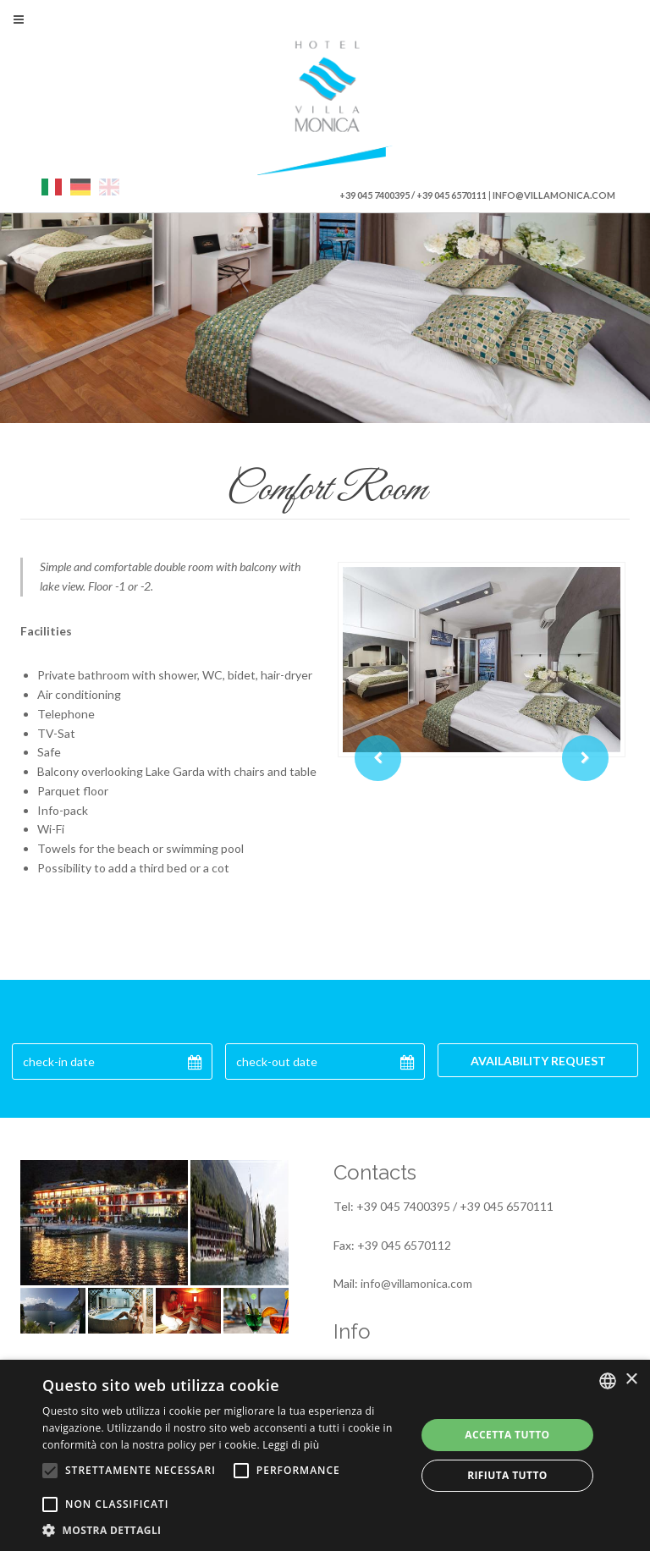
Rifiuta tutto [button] (507, 1475)
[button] (223, 1530)
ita (51, 187)
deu (80, 187)
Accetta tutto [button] (507, 1434)
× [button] (631, 1379)
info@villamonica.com (554, 195)
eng (109, 187)
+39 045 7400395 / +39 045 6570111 (413, 195)
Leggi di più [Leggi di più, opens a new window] (290, 1445)
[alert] (325, 1455)
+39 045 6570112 (404, 1245)
